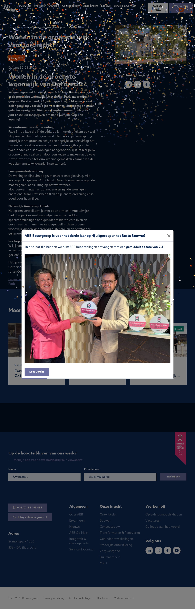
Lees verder (36, 372)
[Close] (169, 236)
